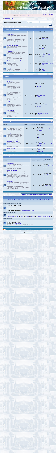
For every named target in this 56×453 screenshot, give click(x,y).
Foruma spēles (8, 122)
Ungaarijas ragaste (16, 48)
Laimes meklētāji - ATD (43, 136)
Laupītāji (14, 88)
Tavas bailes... (48, 174)
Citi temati (7, 157)
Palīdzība (50, 12)
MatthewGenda (46, 216)
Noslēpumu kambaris (12, 170)
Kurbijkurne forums (8, 18)
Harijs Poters (10, 81)
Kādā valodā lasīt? (41, 95)
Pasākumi (15, 187)
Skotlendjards (18, 105)
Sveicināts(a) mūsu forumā (12, 29)
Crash (43, 64)
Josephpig (14, 208)
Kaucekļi (45, 14)
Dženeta (17, 65)
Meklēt (45, 12)
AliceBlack (40, 130)
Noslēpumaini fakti (24, 176)
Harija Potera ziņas (20, 54)
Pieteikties (24, 15)
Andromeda (15, 107)
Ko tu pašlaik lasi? (49, 165)
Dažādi (14, 54)
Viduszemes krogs (10, 97)
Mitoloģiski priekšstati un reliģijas (13, 176)
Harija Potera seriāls (41, 85)
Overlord (22, 48)
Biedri (41, 12)
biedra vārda (31, 210)
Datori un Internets (10, 188)
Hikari (14, 130)
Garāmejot (9, 57)
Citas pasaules (10, 110)
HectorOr (39, 216)
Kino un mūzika (20, 187)
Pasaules (7, 76)
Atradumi (16, 188)
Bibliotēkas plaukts (16, 165)
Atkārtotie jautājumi (19, 41)
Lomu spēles (10, 132)
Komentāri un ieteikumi (12, 45)
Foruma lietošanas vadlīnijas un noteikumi (25, 12)
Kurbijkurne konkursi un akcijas (14, 60)
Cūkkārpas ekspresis (12, 68)
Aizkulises (15, 135)
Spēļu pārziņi (15, 139)
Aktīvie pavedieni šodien (14, 199)
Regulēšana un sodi (11, 41)
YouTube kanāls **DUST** (42, 113)
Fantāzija (15, 113)
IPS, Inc (34, 232)
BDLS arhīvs (15, 145)
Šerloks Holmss (10, 101)
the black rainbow (45, 39)
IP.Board (27, 232)
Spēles (8, 127)
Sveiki (43, 69)
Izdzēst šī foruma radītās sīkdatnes (29, 194)
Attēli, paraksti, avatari (17, 39)
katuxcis (33, 216)
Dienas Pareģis (10, 51)
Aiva (43, 56)
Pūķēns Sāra (18, 130)
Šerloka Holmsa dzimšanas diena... (45, 104)
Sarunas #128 (48, 185)
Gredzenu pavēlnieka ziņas (12, 56)
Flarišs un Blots (10, 163)
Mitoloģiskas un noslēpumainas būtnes (20, 175)
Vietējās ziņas (21, 56)
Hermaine (44, 70)
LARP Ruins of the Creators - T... (45, 143)
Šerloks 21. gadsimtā (11, 105)
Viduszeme (9, 91)
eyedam (14, 42)
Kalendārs (50, 14)
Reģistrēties (29, 15)
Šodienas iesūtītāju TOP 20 (40, 199)
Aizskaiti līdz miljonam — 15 (44, 128)
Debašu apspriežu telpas (13, 148)
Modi (14, 65)
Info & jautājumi (10, 34)
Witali (27, 216)
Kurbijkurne (6, 12)
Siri (13, 189)
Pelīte (17, 216)
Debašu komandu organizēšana (45, 149)
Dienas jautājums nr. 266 (47, 63)
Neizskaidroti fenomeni (11, 177)
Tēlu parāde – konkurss (14, 136)
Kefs (43, 48)
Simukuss (39, 106)
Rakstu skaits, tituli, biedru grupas (18, 40)
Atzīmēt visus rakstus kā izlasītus (44, 194)
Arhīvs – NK (18, 177)
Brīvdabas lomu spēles (12, 141)
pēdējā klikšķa (25, 210)
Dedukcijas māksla (10, 106)
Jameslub (9, 208)
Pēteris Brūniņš (10, 216)
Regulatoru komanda (26, 199)
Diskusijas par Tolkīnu (17, 95)
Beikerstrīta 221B (16, 104)
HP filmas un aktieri (11, 87)
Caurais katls (10, 181)
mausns (39, 86)
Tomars (22, 216)
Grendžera (40, 151)
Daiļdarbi (12, 12)
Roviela (14, 168)
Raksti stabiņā (45, 38)
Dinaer (39, 145)
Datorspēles (26, 187)
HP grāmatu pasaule (17, 86)
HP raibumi (17, 87)
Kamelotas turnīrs (16, 64)
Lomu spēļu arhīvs (17, 137)
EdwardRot (18, 223)
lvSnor (38, 114)
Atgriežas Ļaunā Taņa (46, 54)
